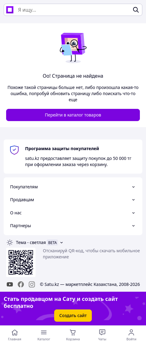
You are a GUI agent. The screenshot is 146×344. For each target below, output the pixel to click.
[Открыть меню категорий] (43, 335)
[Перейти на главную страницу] (14, 335)
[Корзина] (73, 335)
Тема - (31, 242)
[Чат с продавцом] (102, 335)
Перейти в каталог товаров (73, 115)
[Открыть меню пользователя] (131, 335)
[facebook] (20, 284)
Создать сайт (73, 315)
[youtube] (9, 284)
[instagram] (32, 284)
